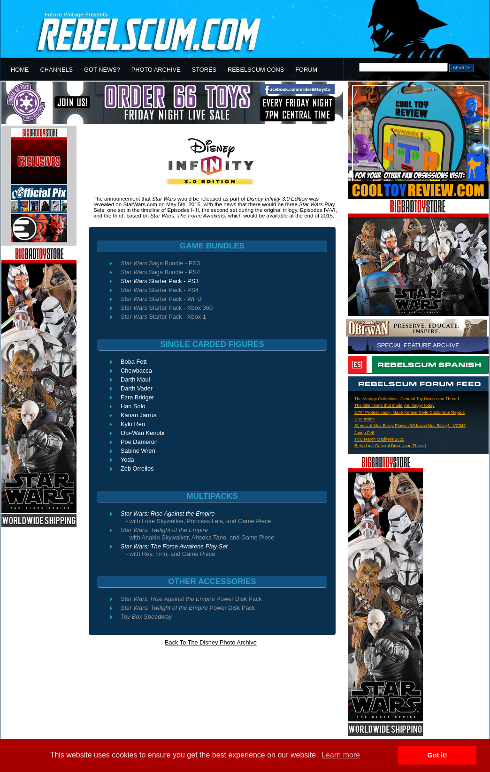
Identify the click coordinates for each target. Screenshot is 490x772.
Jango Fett (364, 432)
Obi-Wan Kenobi (142, 432)
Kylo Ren (133, 423)
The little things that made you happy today (394, 405)
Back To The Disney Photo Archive (211, 642)
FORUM (306, 69)
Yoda (127, 459)
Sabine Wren (138, 450)
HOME (20, 69)
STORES (204, 69)
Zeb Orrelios (137, 468)
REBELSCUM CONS (256, 69)
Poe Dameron (139, 441)
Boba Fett (134, 361)
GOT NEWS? (102, 69)
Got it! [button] (437, 755)
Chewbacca (136, 370)
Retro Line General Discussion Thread (390, 445)
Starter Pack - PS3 (160, 281)
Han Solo (133, 406)
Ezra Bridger (137, 397)
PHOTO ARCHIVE (156, 69)
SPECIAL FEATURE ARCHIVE (418, 345)
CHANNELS (56, 69)
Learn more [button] (341, 755)
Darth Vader (137, 388)
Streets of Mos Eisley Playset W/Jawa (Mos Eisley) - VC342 (410, 425)
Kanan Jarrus (138, 415)
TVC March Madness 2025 (379, 439)
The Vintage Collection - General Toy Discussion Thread (406, 399)
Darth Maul (135, 379)
